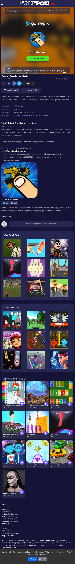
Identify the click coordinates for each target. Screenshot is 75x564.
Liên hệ (4, 528)
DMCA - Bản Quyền (9, 519)
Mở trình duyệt (11, 90)
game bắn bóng (21, 545)
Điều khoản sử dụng (9, 516)
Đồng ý (33, 559)
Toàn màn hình (31, 90)
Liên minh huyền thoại (10, 533)
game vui (37, 543)
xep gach (5, 509)
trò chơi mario (46, 543)
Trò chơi (5, 540)
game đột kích (34, 545)
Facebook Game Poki (10, 521)
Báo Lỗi (29, 83)
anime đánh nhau (56, 545)
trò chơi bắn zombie (61, 543)
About (4, 504)
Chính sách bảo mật (10, 514)
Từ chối (42, 559)
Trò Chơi (17, 116)
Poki (3, 531)
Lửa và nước (6, 512)
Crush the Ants (42, 116)
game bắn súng (52, 540)
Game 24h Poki (28, 116)
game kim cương (26, 543)
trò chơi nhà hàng (37, 540)
